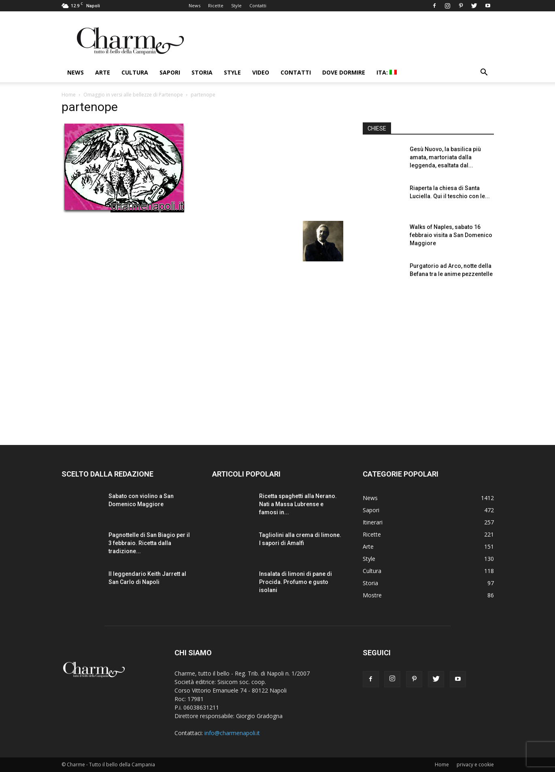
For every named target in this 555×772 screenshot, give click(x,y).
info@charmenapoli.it (232, 733)
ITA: (386, 72)
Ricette (215, 5)
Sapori (169, 72)
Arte (102, 72)
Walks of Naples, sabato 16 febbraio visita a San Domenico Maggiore (451, 235)
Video (260, 72)
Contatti (257, 5)
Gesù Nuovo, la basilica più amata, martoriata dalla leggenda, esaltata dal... (445, 157)
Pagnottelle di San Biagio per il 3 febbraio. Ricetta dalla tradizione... (149, 543)
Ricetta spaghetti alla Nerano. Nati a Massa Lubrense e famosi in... (298, 504)
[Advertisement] (428, 360)
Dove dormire (343, 72)
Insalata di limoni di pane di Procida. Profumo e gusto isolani (295, 582)
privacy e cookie (475, 764)
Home (69, 94)
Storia (202, 72)
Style (236, 5)
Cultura (134, 72)
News (194, 5)
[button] (484, 73)
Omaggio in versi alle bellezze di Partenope (133, 94)
